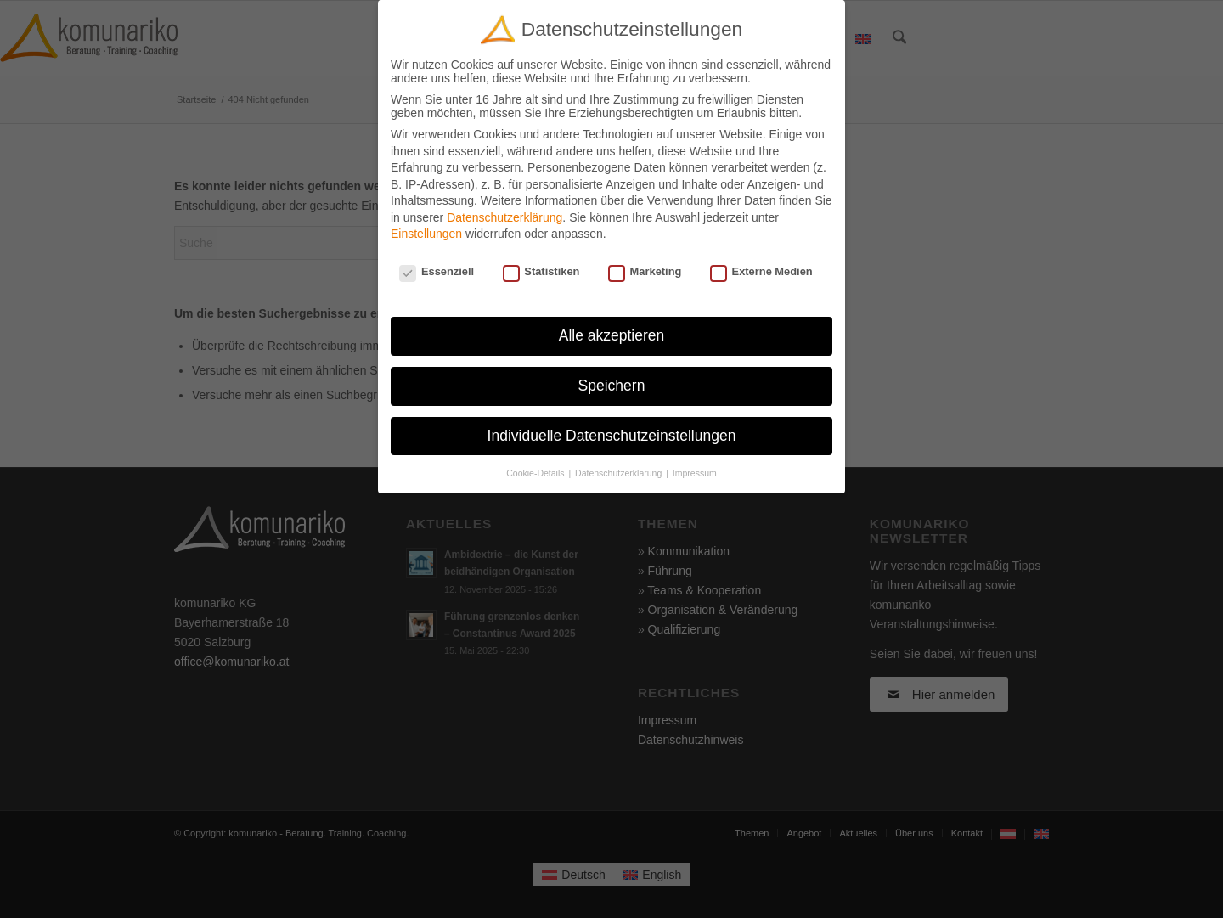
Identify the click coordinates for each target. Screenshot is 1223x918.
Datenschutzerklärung (504, 217)
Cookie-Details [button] (536, 473)
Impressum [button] (695, 473)
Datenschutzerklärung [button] (619, 473)
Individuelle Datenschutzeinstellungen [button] (612, 435)
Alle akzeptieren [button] (612, 335)
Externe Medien (761, 271)
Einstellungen (426, 233)
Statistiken (541, 271)
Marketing (645, 271)
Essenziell (436, 271)
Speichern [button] (611, 385)
